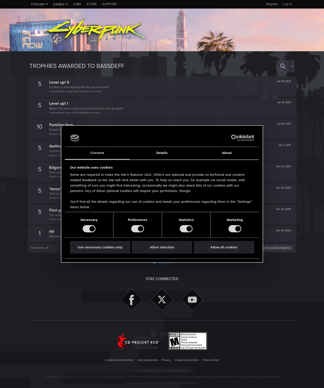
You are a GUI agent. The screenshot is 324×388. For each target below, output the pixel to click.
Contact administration (119, 360)
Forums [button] (38, 4)
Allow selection (162, 247)
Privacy (166, 360)
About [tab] (227, 153)
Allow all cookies (223, 247)
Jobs (77, 4)
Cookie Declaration (187, 360)
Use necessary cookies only (100, 247)
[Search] (282, 66)
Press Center (211, 360)
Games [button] (58, 4)
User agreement (148, 360)
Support (109, 4)
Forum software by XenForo (162, 383)
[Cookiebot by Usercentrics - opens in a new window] (234, 138)
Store (91, 4)
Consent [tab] (97, 153)
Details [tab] (162, 153)
